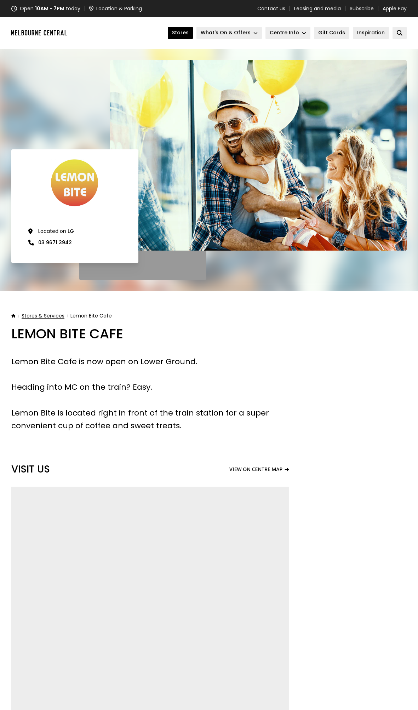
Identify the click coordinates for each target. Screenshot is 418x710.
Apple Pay (395, 8)
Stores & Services (43, 316)
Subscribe (362, 8)
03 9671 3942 (55, 242)
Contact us (271, 8)
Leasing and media (317, 8)
